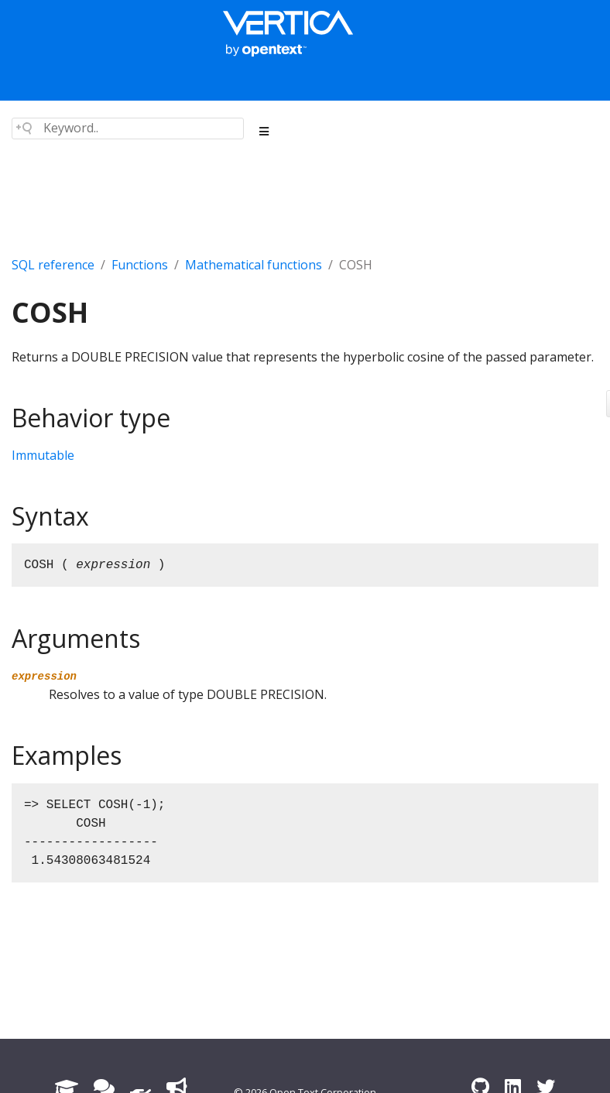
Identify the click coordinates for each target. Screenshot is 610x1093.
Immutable (43, 455)
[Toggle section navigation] (264, 131)
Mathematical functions (253, 264)
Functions (139, 264)
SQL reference (53, 264)
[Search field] (128, 128)
